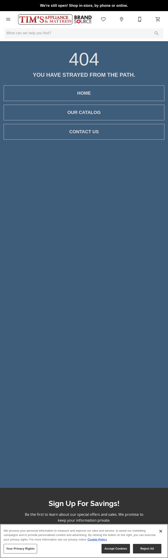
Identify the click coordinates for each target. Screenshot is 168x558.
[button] (8, 19)
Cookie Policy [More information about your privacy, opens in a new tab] (97, 539)
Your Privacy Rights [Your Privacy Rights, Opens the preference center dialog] (20, 548)
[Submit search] (157, 33)
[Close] (161, 531)
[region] (84, 541)
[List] (103, 19)
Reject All (147, 548)
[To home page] (54, 19)
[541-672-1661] (139, 19)
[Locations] (121, 19)
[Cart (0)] (158, 19)
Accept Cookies (115, 548)
